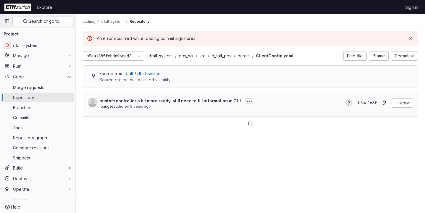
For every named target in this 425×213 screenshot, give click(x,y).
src (202, 55)
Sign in (411, 7)
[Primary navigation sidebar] (7, 21)
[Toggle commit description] (249, 101)
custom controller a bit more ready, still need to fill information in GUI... (171, 100)
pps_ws (186, 55)
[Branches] (37, 107)
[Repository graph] (37, 137)
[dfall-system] (37, 45)
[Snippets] (37, 157)
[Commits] (37, 117)
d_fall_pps (221, 55)
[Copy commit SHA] (384, 103)
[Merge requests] (37, 87)
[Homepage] (17, 7)
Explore (44, 7)
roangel (106, 106)
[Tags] (37, 127)
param (244, 55)
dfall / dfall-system (143, 73)
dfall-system (160, 55)
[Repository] (37, 97)
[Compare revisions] (37, 147)
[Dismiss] (410, 38)
